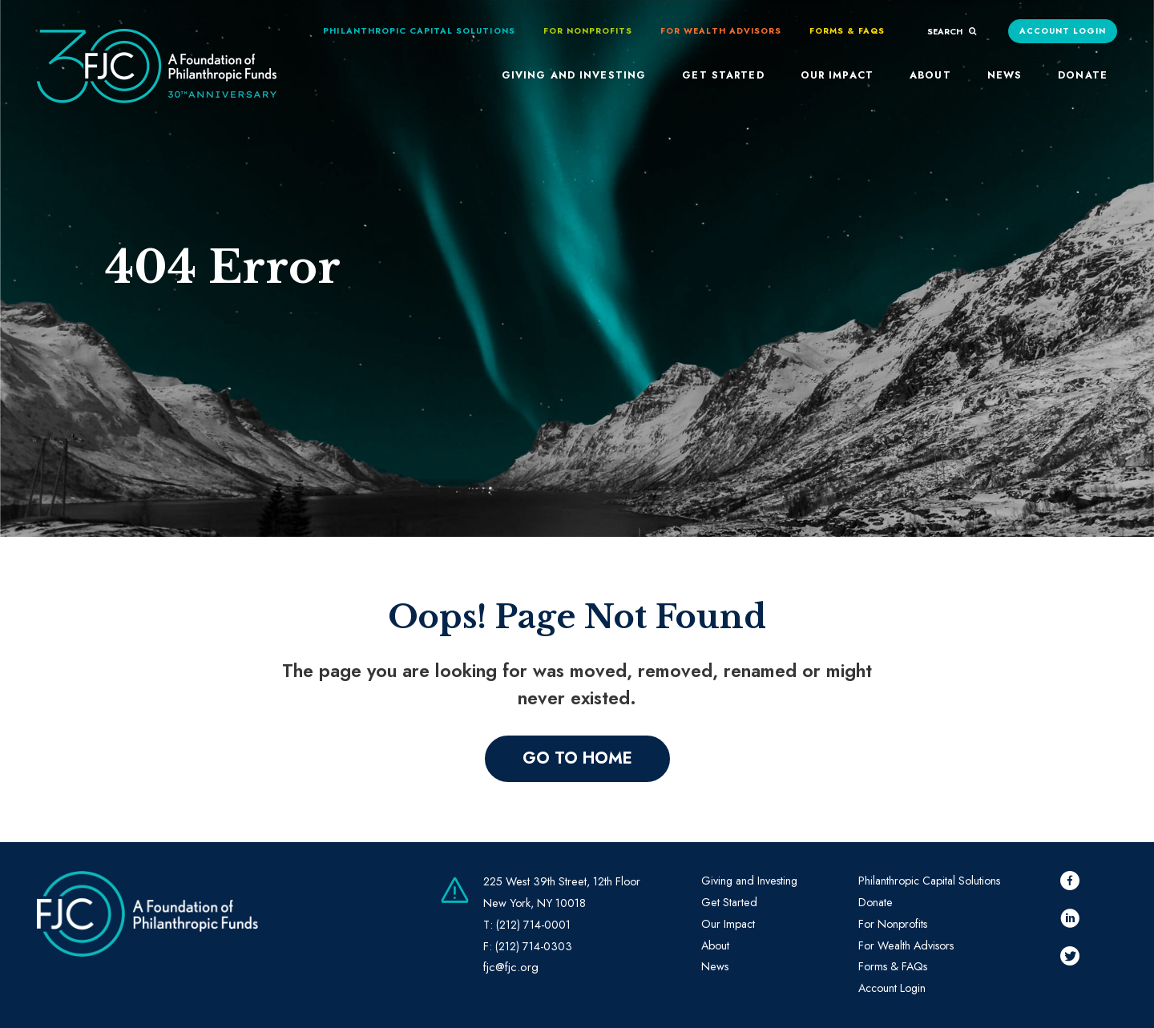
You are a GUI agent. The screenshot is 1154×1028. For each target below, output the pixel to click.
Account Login (1063, 31)
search (952, 32)
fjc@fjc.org (511, 967)
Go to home (577, 758)
